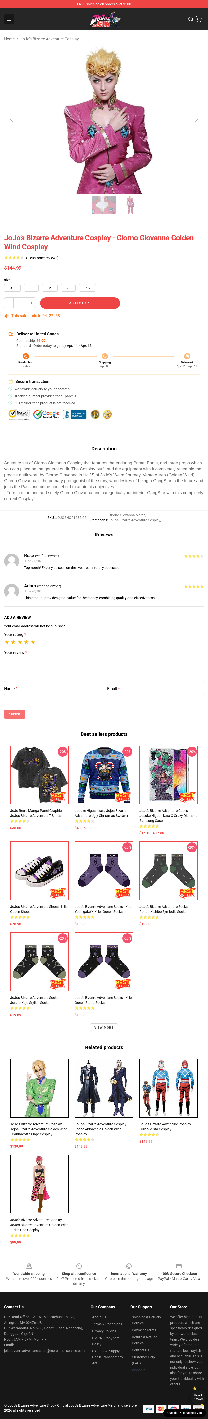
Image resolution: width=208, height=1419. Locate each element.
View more (104, 1027)
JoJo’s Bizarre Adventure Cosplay (49, 39)
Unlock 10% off (198, 1397)
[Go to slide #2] (78, 205)
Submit (14, 714)
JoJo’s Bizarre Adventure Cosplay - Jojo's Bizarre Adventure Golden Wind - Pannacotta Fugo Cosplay (38, 1129)
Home (9, 39)
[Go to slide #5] (156, 205)
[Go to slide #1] (52, 205)
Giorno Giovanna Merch (127, 515)
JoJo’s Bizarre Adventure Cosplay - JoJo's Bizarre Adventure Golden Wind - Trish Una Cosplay (39, 1225)
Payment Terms (144, 1330)
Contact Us (140, 1350)
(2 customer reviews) (42, 258)
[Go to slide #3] (104, 205)
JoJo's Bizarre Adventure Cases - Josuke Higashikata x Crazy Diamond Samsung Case (168, 816)
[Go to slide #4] (130, 205)
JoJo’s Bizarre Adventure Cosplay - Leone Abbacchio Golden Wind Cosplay (101, 1129)
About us (99, 1317)
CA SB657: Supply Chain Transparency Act (107, 1357)
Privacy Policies (104, 1331)
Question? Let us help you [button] (184, 1413)
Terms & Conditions (107, 1324)
